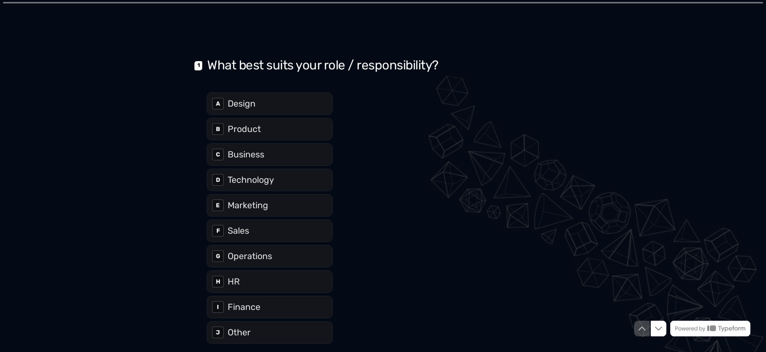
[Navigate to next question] (658, 328)
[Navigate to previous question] (642, 328)
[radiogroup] (269, 217)
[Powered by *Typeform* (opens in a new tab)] (710, 328)
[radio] (269, 102)
